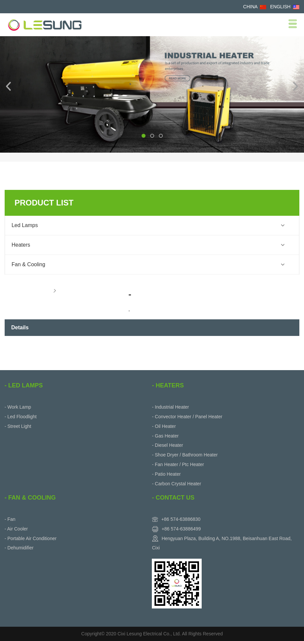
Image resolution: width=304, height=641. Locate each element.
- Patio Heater (166, 474)
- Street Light (18, 426)
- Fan (10, 519)
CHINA (250, 6)
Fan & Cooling (28, 264)
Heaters (21, 245)
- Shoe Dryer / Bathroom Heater (185, 454)
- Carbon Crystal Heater (176, 483)
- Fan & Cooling (30, 497)
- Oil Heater (164, 426)
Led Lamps (25, 225)
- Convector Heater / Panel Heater (187, 416)
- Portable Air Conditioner (30, 538)
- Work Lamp (18, 407)
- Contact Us (173, 497)
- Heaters (168, 385)
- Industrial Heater (170, 407)
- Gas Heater (165, 436)
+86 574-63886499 (181, 528)
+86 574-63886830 (180, 519)
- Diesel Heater (167, 445)
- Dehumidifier (19, 547)
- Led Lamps (24, 385)
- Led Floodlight (21, 416)
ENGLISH (280, 6)
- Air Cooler (16, 528)
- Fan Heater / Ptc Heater (178, 464)
